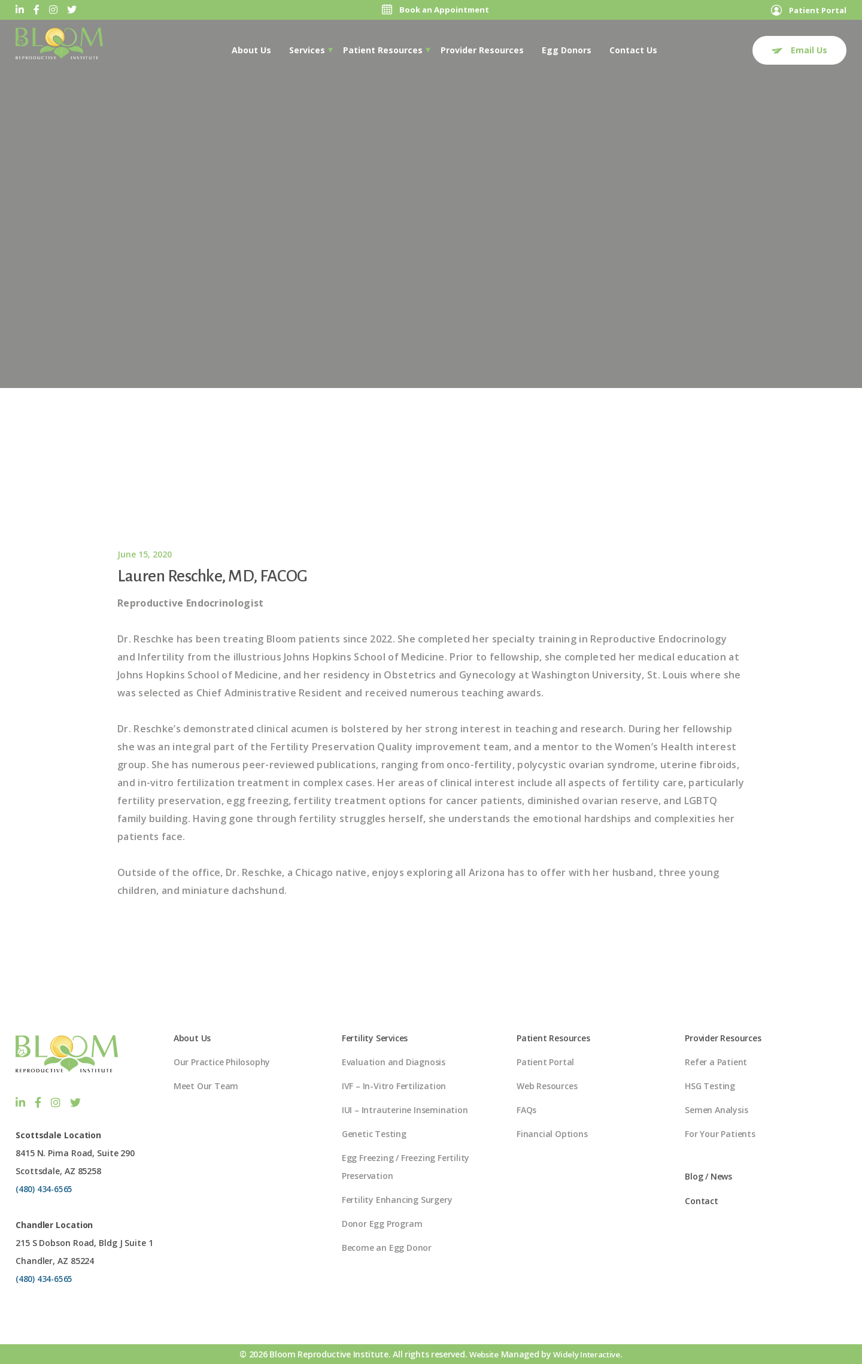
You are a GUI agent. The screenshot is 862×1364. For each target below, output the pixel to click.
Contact (701, 1201)
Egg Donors (566, 49)
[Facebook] (37, 10)
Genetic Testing (374, 1134)
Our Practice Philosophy (222, 1062)
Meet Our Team (206, 1086)
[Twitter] (72, 10)
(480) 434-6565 (45, 1188)
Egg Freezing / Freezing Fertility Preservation (405, 1167)
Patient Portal (806, 10)
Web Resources (547, 1086)
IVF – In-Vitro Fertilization (394, 1086)
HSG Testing (710, 1086)
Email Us (799, 49)
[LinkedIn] (20, 10)
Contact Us (633, 49)
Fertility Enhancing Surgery (397, 1200)
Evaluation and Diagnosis (393, 1062)
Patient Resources (383, 49)
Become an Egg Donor (387, 1248)
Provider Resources (482, 49)
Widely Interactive (588, 1353)
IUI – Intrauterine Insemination (405, 1110)
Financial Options (552, 1134)
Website (481, 1353)
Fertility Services (375, 1038)
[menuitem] (251, 50)
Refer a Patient (716, 1062)
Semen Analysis (716, 1110)
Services (307, 49)
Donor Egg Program (382, 1224)
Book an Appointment (433, 10)
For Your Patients (720, 1134)
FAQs (526, 1110)
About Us (251, 49)
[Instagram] (53, 10)
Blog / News (708, 1177)
